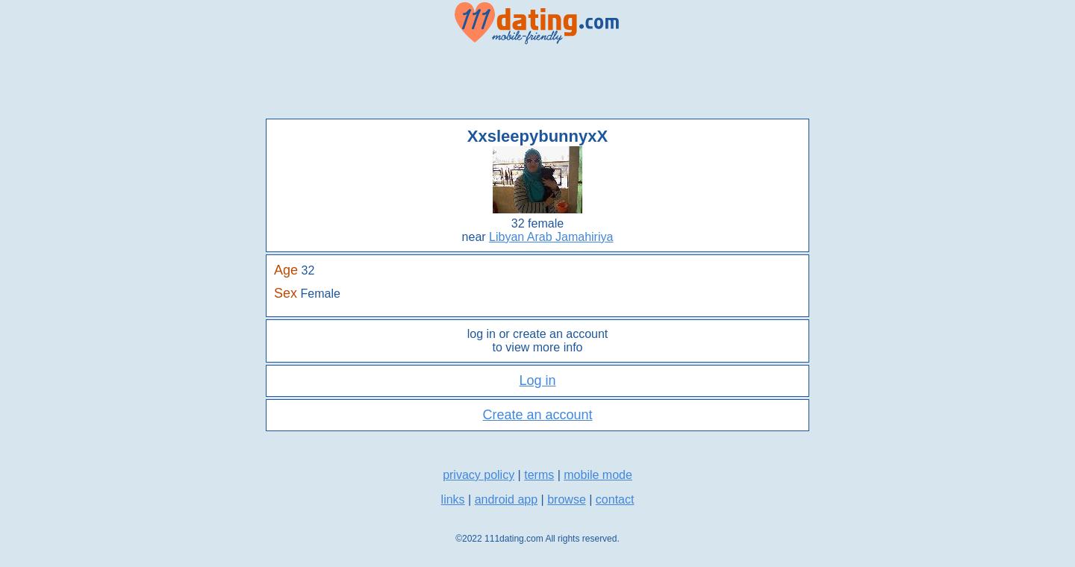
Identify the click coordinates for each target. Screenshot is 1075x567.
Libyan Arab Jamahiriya (551, 237)
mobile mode (598, 475)
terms (539, 475)
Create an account (537, 414)
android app (506, 499)
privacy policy (478, 475)
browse (566, 499)
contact (615, 499)
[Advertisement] (537, 82)
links (453, 499)
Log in (537, 380)
